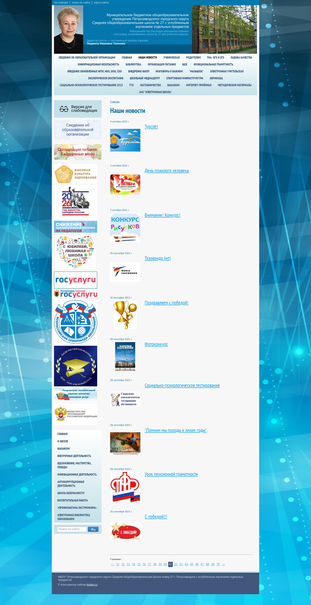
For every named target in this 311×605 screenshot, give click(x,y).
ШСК (184, 64)
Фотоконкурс (156, 344)
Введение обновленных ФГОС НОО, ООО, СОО (95, 71)
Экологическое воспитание (105, 78)
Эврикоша (216, 78)
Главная (127, 57)
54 (133, 564)
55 (138, 564)
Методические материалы (234, 85)
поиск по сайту (81, 2)
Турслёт (151, 126)
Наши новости (147, 57)
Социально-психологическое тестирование (182, 385)
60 (165, 564)
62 (175, 564)
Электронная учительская (227, 71)
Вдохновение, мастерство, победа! (74, 465)
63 (181, 564)
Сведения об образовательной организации (87, 57)
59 (160, 564)
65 (191, 564)
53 (128, 564)
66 (196, 564)
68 (207, 564)
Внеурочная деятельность (74, 456)
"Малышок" (196, 71)
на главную (61, 2)
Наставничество (150, 85)
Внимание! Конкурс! (162, 215)
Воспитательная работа (72, 500)
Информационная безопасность (98, 64)
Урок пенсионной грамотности (171, 474)
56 (144, 564)
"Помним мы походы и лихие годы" (176, 430)
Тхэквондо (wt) (157, 258)
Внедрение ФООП (138, 71)
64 (186, 564)
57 (149, 564)
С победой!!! (156, 516)
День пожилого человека (167, 170)
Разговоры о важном (169, 71)
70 (218, 564)
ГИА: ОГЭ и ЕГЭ (215, 57)
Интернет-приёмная (198, 85)
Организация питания (162, 64)
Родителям (193, 57)
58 (154, 564)
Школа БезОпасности (70, 493)
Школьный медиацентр (145, 78)
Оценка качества (241, 57)
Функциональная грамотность (213, 64)
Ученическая (171, 57)
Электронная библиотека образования (73, 517)
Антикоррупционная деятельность (70, 484)
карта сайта (101, 2)
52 (123, 564)
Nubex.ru (91, 584)
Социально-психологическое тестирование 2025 (91, 85)
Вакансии (173, 85)
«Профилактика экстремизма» (77, 508)
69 (212, 564)
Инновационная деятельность (77, 474)
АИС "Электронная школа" (155, 92)
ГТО (131, 85)
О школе (62, 441)
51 (117, 564)
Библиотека (133, 64)
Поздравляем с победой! (166, 302)
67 (202, 564)
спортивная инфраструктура (184, 78)
